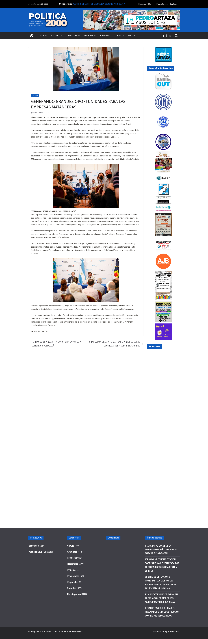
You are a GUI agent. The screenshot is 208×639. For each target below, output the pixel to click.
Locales (43, 35)
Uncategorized (74, 594)
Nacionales (90, 35)
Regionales (57, 35)
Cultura (132, 35)
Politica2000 (49, 631)
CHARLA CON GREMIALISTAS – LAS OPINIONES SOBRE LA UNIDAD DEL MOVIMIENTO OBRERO (116, 344)
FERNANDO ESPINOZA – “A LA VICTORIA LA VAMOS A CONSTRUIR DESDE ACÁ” (54, 344)
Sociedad (119, 35)
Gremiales (105, 35)
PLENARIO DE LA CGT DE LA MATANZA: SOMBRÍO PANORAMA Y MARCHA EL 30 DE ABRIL (161, 550)
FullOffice (174, 631)
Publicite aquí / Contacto (166, 4)
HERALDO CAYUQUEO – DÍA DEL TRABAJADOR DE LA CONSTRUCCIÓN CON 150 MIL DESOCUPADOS (162, 612)
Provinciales (73, 35)
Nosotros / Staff (145, 4)
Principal (71, 570)
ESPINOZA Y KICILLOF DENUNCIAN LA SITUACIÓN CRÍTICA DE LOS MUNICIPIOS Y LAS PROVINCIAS (161, 598)
